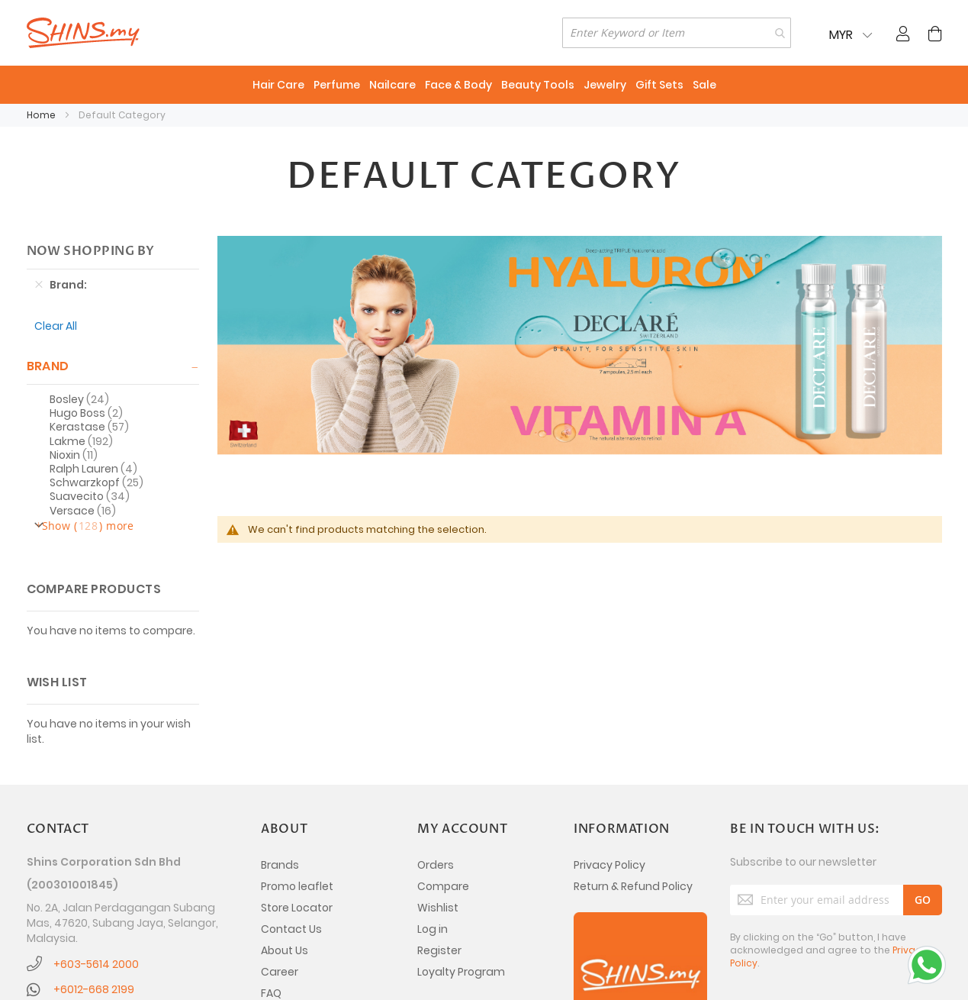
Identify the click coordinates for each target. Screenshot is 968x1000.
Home (42, 114)
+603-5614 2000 (96, 964)
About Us (284, 950)
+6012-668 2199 (93, 989)
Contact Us (291, 929)
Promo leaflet (297, 886)
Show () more (88, 526)
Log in (432, 929)
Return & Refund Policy (633, 886)
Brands (280, 865)
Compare (443, 886)
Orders (435, 865)
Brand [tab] (48, 366)
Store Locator (297, 907)
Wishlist (437, 907)
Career (279, 971)
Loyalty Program (461, 971)
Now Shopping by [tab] (91, 251)
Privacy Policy (609, 865)
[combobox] (676, 33)
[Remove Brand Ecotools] (38, 284)
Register (439, 950)
